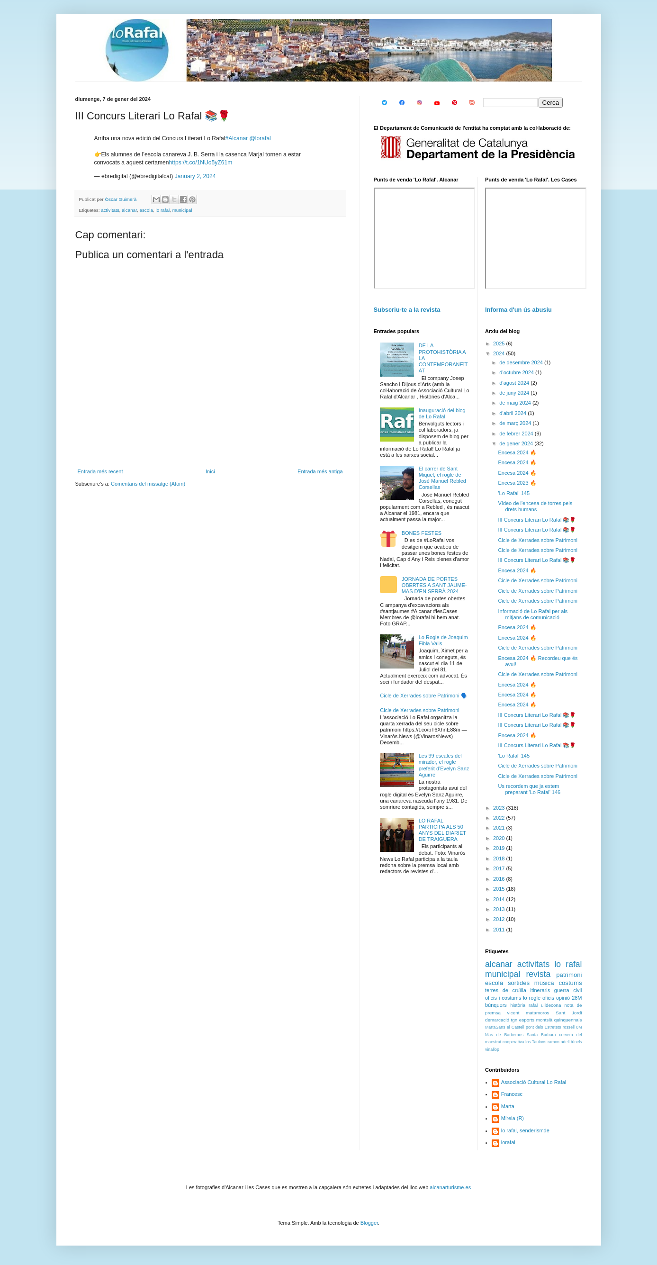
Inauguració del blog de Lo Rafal (442, 413)
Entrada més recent (100, 471)
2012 (499, 919)
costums (570, 982)
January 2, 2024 (195, 176)
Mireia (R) (512, 1118)
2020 (499, 838)
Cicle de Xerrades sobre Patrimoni (419, 710)
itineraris (540, 990)
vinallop (492, 1049)
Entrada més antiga (319, 471)
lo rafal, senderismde (525, 1130)
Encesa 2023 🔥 (517, 483)
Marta (507, 1106)
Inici (210, 471)
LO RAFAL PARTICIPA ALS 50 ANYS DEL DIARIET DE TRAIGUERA (442, 830)
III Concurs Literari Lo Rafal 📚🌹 (537, 520)
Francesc (511, 1094)
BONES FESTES (421, 533)
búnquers (496, 1005)
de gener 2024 (516, 443)
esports (526, 1019)
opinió (563, 998)
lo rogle (531, 998)
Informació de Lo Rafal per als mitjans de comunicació (532, 614)
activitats (110, 210)
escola (146, 210)
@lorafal (260, 138)
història (517, 1005)
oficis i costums (503, 998)
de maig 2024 (515, 403)
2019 (499, 848)
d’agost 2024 (515, 383)
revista (538, 974)
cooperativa (513, 1041)
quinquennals (568, 1019)
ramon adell (558, 1041)
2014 (499, 899)
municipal (182, 210)
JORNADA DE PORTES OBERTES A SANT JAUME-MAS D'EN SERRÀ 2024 (434, 585)
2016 (499, 879)
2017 (499, 868)
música (544, 982)
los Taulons (535, 1041)
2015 (499, 889)
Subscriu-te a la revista (407, 309)
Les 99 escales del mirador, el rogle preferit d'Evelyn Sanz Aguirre (444, 765)
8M (579, 1027)
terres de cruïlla (505, 990)
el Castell (515, 1027)
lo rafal (162, 210)
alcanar (129, 210)
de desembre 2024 (521, 362)
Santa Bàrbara (541, 1034)
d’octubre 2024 (517, 372)
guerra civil (568, 990)
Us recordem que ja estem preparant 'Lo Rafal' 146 (529, 789)
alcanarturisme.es (450, 1187)
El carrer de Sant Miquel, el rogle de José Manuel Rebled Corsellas (442, 478)
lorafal (508, 1142)
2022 (499, 818)
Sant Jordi (569, 1012)
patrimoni (569, 974)
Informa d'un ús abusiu (518, 309)
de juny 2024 (515, 393)
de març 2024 (515, 423)
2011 (499, 929)
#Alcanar (236, 138)
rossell (569, 1027)
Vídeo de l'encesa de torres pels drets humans (535, 506)
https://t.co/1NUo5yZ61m (200, 162)
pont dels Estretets (543, 1027)
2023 (499, 808)
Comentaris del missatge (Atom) (148, 484)
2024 (499, 353)
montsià (544, 1019)
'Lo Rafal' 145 (514, 493)
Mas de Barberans (504, 1034)
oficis (548, 998)
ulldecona (551, 1005)
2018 (499, 858)
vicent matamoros (528, 1012)
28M (577, 998)
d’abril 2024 (513, 413)
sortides (519, 982)
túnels (576, 1041)
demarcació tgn (501, 1019)
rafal (533, 1005)
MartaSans (495, 1027)
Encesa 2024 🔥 (517, 452)
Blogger (369, 1223)
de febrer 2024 (517, 433)
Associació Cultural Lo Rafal (534, 1082)
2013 (499, 909)
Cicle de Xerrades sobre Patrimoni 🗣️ (424, 695)
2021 (499, 828)
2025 (499, 343)
